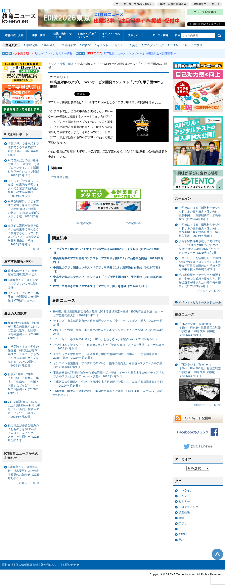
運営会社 (7, 564)
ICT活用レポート (16, 133)
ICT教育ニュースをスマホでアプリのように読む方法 (23, 283)
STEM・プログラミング (87, 35)
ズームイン (183, 198)
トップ (52, 63)
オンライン (186, 489)
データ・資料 (160, 35)
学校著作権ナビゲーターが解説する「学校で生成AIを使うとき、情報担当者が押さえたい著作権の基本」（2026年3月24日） (200, 280)
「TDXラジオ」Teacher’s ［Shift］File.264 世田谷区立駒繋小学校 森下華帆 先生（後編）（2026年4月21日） (200, 341)
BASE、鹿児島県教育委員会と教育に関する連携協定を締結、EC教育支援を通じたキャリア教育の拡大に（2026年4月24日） (108, 312)
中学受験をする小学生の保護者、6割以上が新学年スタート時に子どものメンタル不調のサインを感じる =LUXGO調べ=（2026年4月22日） (23, 355)
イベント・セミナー (111, 35)
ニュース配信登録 (205, 12)
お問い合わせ (70, 564)
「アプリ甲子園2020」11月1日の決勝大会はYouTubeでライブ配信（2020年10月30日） (106, 250)
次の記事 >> (133, 222)
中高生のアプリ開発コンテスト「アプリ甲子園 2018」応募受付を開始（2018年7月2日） (106, 269)
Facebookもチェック (198, 432)
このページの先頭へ (217, 553)
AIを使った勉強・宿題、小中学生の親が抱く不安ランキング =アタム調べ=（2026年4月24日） (108, 331)
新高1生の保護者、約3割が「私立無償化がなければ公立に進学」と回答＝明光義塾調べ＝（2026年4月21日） (24, 330)
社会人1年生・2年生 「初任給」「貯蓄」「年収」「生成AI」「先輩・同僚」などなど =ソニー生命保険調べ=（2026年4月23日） (23, 383)
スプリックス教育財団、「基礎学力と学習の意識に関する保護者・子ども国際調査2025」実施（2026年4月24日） (105, 355)
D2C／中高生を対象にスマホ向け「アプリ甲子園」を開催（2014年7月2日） (101, 285)
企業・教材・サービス (62, 35)
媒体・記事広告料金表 (173, 4)
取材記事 (32, 44)
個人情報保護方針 (27, 564)
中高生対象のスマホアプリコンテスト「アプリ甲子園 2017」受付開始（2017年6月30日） (107, 278)
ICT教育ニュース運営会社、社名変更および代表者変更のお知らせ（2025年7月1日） (24, 472)
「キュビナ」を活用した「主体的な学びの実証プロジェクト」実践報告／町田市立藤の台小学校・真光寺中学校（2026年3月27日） (200, 263)
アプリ (198, 44)
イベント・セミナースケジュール (200, 302)
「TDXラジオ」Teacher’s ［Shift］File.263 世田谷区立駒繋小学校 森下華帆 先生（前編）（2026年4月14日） (200, 381)
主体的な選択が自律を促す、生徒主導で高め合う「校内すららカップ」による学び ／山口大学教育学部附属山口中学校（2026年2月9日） (24, 234)
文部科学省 (69, 44)
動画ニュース (184, 313)
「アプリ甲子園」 (59, 176)
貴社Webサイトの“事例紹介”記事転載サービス (22, 272)
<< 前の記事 (84, 222)
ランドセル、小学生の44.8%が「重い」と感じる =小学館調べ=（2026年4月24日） (106, 338)
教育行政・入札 (14, 35)
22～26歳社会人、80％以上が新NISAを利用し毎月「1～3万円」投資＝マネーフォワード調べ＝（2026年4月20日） (24, 408)
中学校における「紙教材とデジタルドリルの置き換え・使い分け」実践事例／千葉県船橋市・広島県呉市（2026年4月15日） (200, 213)
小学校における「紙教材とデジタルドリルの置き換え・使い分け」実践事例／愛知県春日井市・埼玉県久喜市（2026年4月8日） (200, 229)
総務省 (86, 44)
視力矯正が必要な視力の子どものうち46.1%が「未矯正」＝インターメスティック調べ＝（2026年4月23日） (24, 432)
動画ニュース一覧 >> (207, 404)
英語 (135, 44)
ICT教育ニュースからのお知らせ (21, 455)
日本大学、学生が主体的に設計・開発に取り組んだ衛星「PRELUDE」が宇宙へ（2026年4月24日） (108, 392)
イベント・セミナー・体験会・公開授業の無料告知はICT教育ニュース (23, 296)
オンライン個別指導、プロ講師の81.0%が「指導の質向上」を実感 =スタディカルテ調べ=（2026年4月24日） (107, 364)
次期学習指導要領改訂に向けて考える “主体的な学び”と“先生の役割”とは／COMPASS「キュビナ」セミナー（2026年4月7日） (200, 246)
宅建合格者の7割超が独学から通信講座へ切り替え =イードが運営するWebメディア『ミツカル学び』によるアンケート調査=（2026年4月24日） (109, 373)
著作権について (50, 564)
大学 (181, 517)
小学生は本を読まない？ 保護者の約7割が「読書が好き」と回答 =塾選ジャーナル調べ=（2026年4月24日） (108, 346)
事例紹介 (49, 44)
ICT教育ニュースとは (206, 4)
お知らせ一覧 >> (29, 482)
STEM (174, 44)
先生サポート (136, 35)
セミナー (120, 44)
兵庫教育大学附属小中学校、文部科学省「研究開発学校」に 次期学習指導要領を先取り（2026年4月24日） (108, 383)
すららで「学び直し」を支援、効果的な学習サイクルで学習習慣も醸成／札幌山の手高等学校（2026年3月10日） (23, 188)
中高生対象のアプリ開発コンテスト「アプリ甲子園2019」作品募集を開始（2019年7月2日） (108, 259)
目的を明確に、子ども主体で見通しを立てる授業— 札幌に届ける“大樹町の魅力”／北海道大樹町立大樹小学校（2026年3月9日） (24, 210)
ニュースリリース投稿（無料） (134, 4)
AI (185, 44)
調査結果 (184, 511)
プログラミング (154, 44)
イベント (102, 44)
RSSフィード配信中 (198, 417)
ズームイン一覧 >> (209, 290)
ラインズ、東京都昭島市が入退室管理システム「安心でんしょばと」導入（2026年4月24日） (108, 322)
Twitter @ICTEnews (198, 446)
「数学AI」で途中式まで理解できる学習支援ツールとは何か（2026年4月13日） (23, 148)
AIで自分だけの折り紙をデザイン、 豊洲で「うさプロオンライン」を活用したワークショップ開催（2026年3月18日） (24, 167)
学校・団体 (38, 35)
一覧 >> (35, 248)
